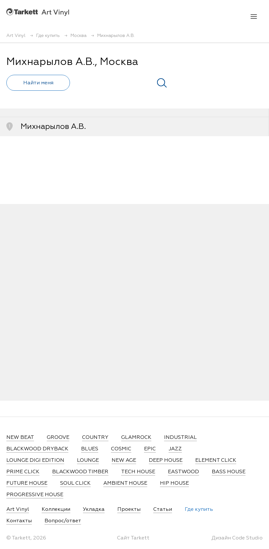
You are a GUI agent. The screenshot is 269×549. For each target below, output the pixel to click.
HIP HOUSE (174, 483)
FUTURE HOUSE (26, 483)
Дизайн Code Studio (237, 538)
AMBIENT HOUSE (125, 483)
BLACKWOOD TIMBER (80, 472)
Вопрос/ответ (63, 521)
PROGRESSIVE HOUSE (34, 494)
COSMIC (121, 449)
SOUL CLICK (75, 483)
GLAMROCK (136, 437)
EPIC (150, 449)
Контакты (19, 521)
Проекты (129, 509)
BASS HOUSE (228, 472)
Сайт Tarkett (133, 538)
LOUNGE (88, 460)
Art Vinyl (37, 12)
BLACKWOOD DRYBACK (37, 449)
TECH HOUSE (138, 472)
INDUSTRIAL (180, 437)
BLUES (89, 449)
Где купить (199, 509)
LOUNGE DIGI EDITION (35, 460)
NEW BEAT (20, 437)
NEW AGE (124, 460)
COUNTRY (95, 437)
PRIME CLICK (22, 472)
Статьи (162, 509)
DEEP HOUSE (166, 460)
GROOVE (58, 437)
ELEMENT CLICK (215, 460)
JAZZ (175, 449)
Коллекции (56, 509)
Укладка (94, 509)
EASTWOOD (183, 472)
